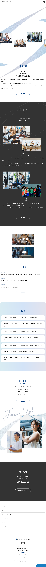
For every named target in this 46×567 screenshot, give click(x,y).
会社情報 (3, 506)
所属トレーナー (5, 518)
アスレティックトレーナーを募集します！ (10, 287)
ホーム (3, 502)
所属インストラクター (6, 514)
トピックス (4, 526)
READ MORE (23, 93)
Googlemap (23, 552)
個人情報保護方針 (23, 557)
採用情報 (3, 522)
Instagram (22, 543)
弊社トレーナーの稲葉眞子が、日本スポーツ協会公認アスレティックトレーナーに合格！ (21, 274)
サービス (3, 510)
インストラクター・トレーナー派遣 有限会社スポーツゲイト (6, 2)
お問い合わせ (4, 530)
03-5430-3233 (23, 482)
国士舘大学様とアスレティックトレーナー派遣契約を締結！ (14, 281)
